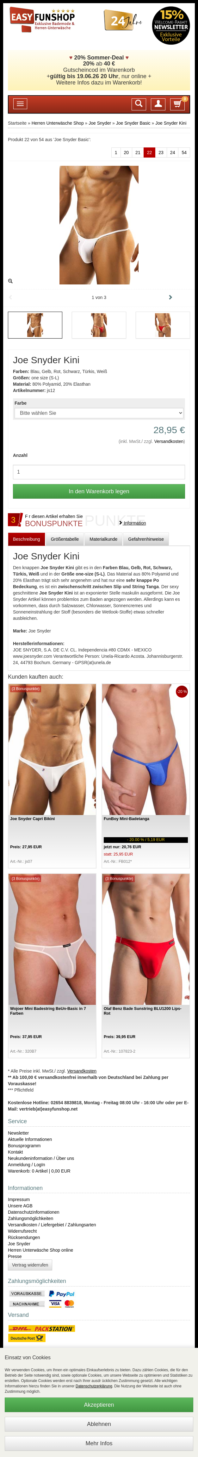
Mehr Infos (98, 1443)
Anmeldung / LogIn (26, 1164)
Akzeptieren (99, 1405)
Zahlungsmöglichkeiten (30, 1218)
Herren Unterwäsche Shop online (40, 1250)
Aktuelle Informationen (30, 1139)
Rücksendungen (24, 1237)
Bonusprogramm (24, 1145)
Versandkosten (169, 441)
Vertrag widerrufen (30, 1264)
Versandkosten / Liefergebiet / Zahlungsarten (52, 1224)
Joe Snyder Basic (133, 123)
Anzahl (20, 455)
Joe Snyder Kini (170, 123)
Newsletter (18, 1133)
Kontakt (15, 1152)
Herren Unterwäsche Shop (58, 123)
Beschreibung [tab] (26, 539)
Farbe (21, 403)
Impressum (19, 1199)
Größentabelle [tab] (65, 539)
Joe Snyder (100, 123)
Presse (15, 1256)
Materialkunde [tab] (103, 539)
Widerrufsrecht (22, 1231)
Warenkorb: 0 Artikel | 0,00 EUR (39, 1171)
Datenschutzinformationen (33, 1212)
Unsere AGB (20, 1205)
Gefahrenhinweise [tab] (146, 539)
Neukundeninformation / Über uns (41, 1158)
